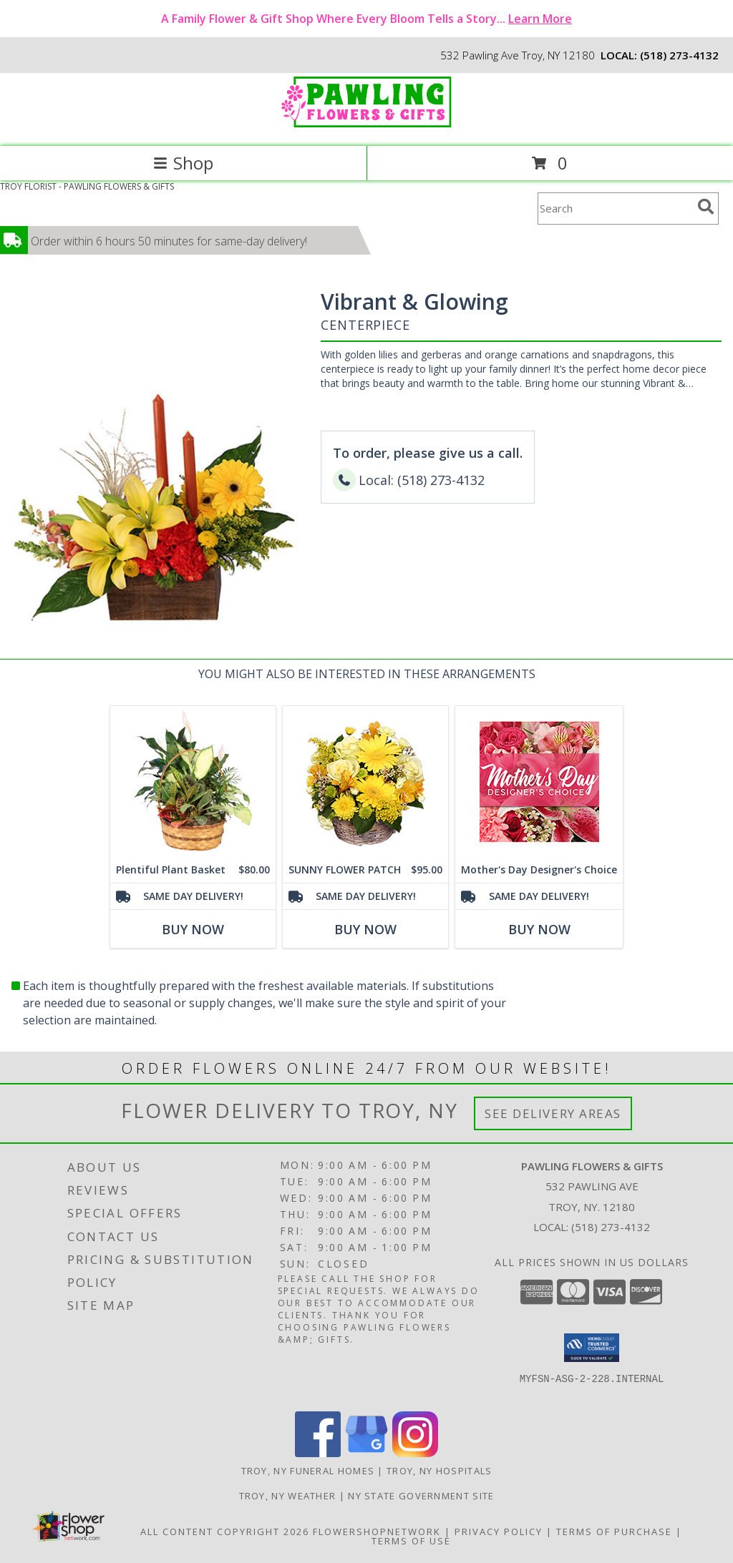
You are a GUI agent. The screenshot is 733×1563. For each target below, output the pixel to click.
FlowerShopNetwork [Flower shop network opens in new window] (377, 1531)
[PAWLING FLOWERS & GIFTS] (366, 125)
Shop (183, 163)
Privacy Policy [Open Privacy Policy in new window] (499, 1531)
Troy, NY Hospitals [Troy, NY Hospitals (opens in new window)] (439, 1470)
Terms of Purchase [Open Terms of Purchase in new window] (614, 1531)
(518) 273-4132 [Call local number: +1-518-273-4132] (679, 55)
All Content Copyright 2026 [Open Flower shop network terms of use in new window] (224, 1531)
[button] (591, 1347)
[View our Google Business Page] (366, 1453)
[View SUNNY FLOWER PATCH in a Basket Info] (365, 781)
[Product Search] (614, 208)
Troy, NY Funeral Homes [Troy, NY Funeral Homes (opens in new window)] (308, 1470)
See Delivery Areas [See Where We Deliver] (553, 1113)
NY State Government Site (421, 1495)
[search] (706, 206)
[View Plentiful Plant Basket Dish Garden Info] (193, 781)
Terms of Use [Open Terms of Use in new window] (411, 1540)
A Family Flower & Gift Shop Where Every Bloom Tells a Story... (366, 18)
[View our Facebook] (318, 1453)
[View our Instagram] (415, 1453)
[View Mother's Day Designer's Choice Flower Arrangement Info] (539, 781)
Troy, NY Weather (287, 1495)
